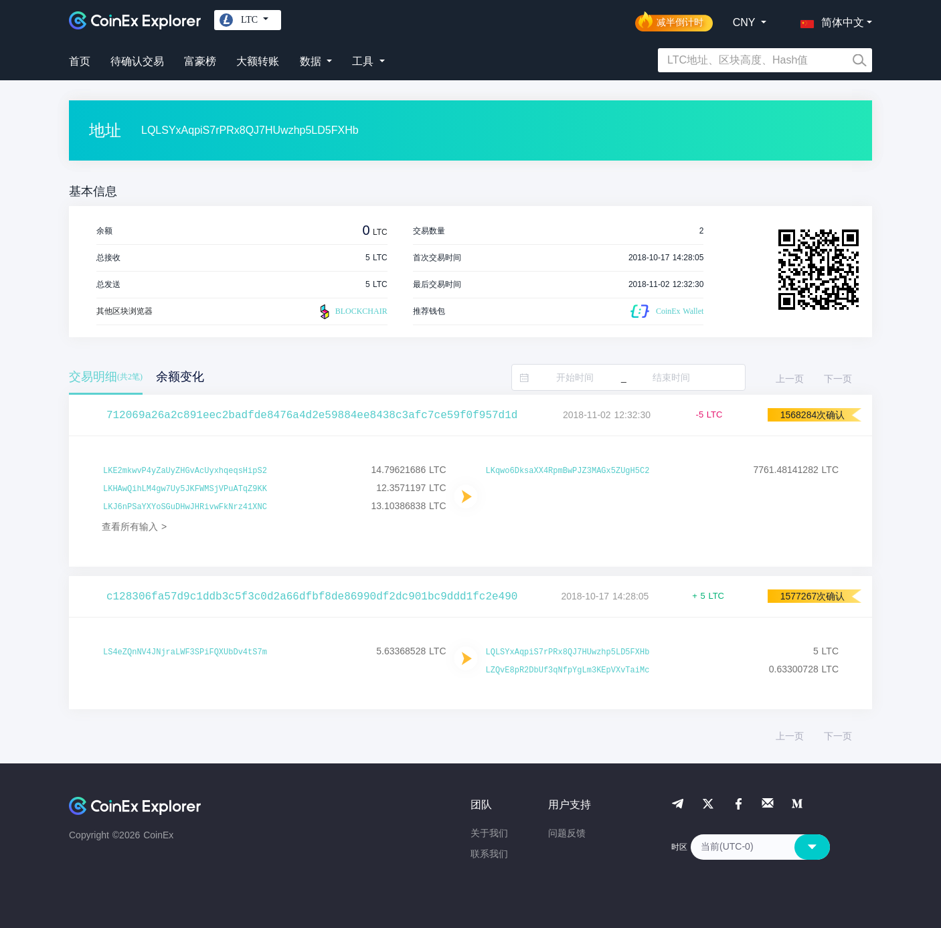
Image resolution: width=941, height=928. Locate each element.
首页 (79, 61)
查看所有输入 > (134, 526)
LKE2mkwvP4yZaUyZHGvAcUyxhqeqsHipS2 (185, 471)
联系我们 (489, 853)
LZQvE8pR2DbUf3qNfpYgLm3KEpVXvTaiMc (568, 670)
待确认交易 (137, 61)
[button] (829, 20)
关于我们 (489, 833)
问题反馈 (567, 833)
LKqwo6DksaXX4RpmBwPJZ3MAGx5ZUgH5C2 (568, 471)
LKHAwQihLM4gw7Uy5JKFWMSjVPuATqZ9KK (185, 489)
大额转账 (257, 61)
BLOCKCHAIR (352, 312)
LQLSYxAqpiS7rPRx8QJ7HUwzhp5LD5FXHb (568, 652)
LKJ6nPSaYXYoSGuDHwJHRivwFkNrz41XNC (185, 507)
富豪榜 (200, 61)
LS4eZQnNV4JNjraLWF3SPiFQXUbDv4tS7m (185, 652)
